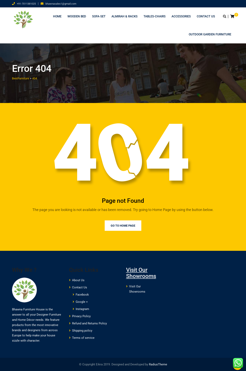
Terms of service (83, 338)
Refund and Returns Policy (89, 323)
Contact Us (206, 16)
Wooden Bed (76, 16)
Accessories (181, 16)
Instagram (82, 309)
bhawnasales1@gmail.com (60, 3)
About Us (78, 280)
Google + (82, 302)
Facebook (82, 294)
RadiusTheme (158, 364)
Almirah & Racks (124, 16)
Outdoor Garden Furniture (210, 34)
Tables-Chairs (155, 16)
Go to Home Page (123, 225)
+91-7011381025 (26, 3)
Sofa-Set (98, 16)
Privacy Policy (81, 316)
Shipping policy (82, 330)
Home (57, 16)
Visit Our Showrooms (141, 273)
